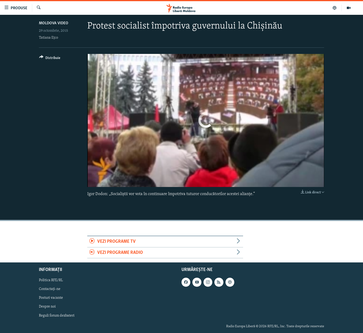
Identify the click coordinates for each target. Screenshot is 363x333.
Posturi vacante (51, 298)
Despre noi (47, 306)
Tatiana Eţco (48, 38)
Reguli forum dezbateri (57, 315)
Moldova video (53, 23)
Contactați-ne (49, 289)
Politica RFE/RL (51, 280)
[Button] (49, 58)
